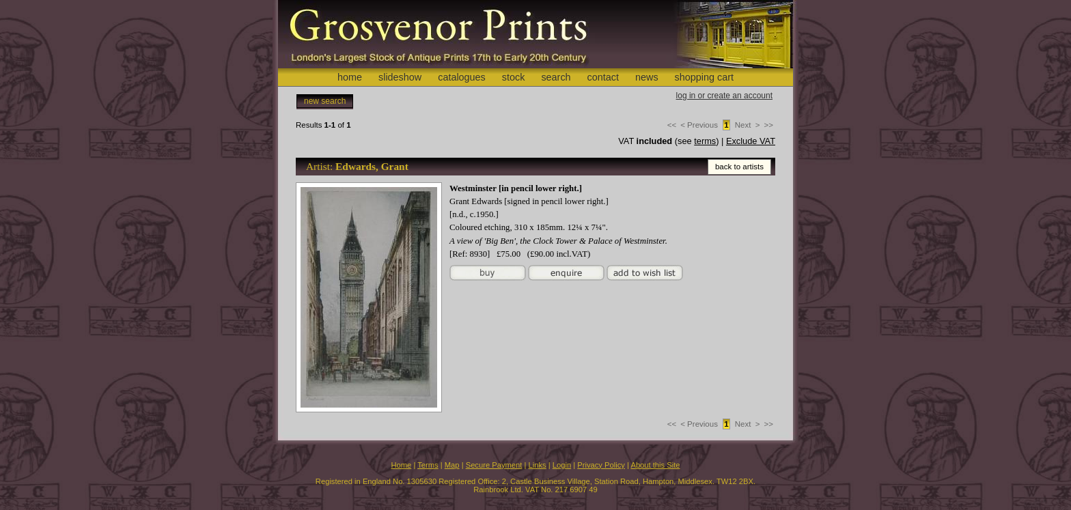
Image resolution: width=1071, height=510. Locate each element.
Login (562, 465)
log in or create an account (724, 95)
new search (325, 101)
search (555, 77)
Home (401, 465)
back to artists (739, 166)
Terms (427, 465)
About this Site (655, 465)
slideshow (399, 77)
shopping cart (704, 77)
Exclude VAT (750, 141)
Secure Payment (494, 465)
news (646, 77)
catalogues (462, 77)
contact (603, 77)
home (349, 77)
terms (705, 141)
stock (513, 77)
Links (537, 465)
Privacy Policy (601, 465)
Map (452, 465)
